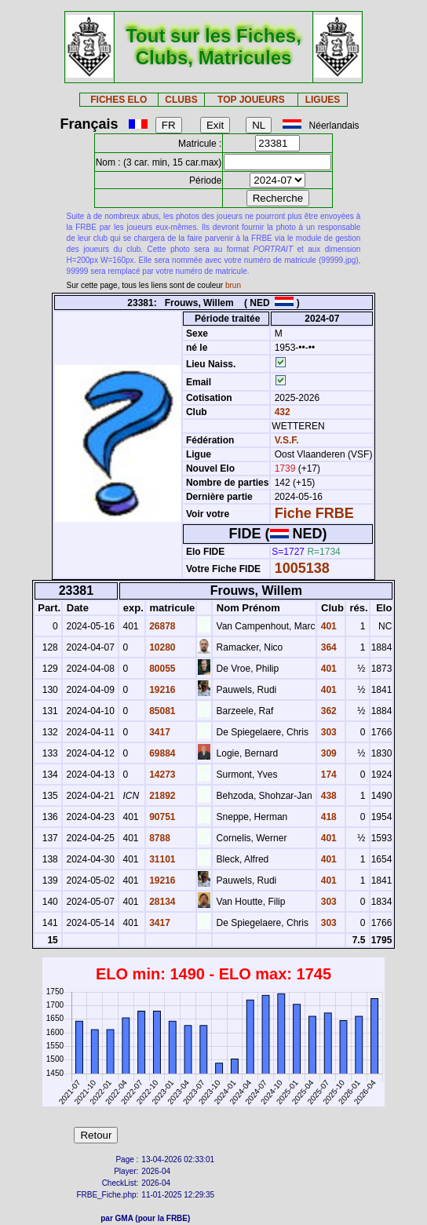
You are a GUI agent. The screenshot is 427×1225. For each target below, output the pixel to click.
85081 (161, 710)
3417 (158, 732)
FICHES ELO (118, 99)
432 (281, 412)
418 (327, 816)
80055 (161, 668)
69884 (161, 753)
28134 (161, 901)
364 (327, 647)
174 (327, 774)
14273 (161, 774)
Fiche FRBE (314, 513)
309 (327, 753)
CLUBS (181, 99)
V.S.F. (287, 440)
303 (327, 732)
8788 (158, 838)
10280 (161, 647)
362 (327, 710)
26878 (161, 626)
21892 (161, 795)
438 (327, 795)
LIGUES (323, 99)
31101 (161, 859)
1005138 (302, 568)
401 (327, 626)
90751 (161, 816)
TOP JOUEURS (251, 99)
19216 (161, 689)
